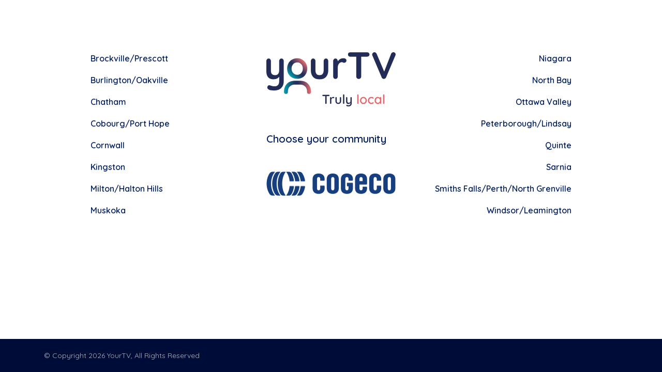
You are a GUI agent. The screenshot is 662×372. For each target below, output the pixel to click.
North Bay (551, 80)
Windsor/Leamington (529, 210)
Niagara (555, 58)
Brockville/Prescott (129, 58)
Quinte (558, 145)
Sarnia (558, 167)
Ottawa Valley (543, 102)
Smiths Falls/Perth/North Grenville (503, 188)
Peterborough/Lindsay (526, 123)
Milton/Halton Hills (127, 188)
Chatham (108, 102)
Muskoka (108, 210)
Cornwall (108, 145)
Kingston (108, 167)
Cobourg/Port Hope (130, 123)
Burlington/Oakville (129, 80)
